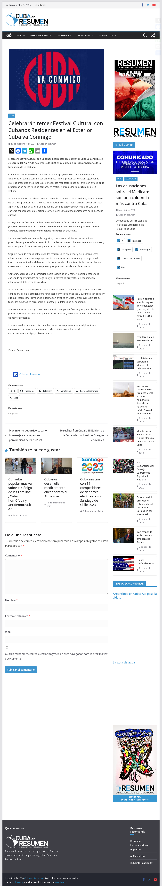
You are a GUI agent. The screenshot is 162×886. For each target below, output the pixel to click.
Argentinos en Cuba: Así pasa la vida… (135, 595)
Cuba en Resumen (47, 143)
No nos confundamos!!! (145, 561)
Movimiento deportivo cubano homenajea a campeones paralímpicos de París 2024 (26, 435)
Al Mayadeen (137, 856)
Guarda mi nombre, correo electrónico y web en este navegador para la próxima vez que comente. (56, 656)
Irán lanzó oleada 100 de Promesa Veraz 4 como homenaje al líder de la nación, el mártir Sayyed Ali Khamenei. (145, 400)
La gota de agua (124, 662)
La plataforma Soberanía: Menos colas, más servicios (144, 363)
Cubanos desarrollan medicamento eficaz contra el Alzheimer (55, 487)
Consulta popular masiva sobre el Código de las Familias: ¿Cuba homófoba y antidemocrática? (20, 494)
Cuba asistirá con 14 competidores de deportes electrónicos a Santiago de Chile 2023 (90, 492)
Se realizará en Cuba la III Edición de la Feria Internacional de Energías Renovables (84, 435)
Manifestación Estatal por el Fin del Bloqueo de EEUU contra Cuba (145, 438)
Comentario (13, 555)
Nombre (11, 600)
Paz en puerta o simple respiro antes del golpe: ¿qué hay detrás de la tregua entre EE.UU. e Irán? (145, 309)
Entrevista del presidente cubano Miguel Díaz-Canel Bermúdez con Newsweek (145, 506)
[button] (23, 35)
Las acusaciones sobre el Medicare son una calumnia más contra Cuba (132, 194)
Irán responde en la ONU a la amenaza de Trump (145, 537)
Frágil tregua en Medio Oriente (145, 338)
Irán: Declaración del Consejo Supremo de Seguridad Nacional (145, 471)
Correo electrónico (17, 616)
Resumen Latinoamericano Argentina (139, 845)
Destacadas (131, 179)
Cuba (19, 35)
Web (8, 632)
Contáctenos (107, 35)
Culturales (64, 35)
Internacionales (40, 35)
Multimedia (83, 35)
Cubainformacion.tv (141, 862)
